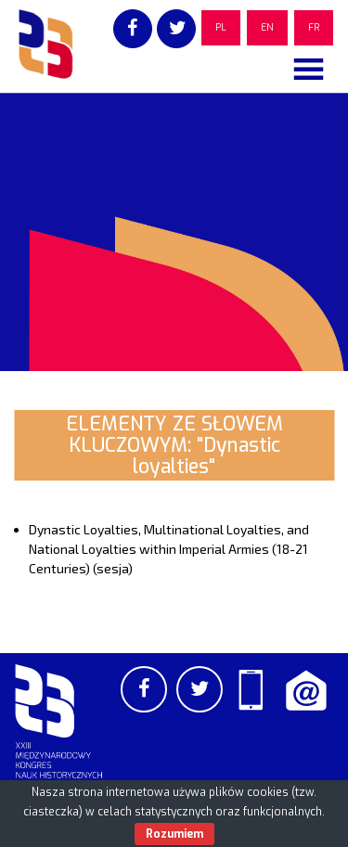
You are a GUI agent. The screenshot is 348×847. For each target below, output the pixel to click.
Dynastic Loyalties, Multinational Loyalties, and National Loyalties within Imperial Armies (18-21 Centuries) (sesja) (169, 548)
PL (220, 27)
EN (267, 27)
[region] (174, 232)
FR (313, 27)
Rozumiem (174, 834)
